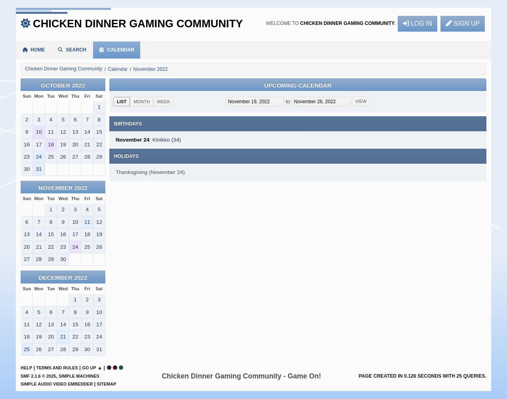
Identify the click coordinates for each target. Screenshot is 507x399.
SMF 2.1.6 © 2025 (38, 376)
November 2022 (63, 187)
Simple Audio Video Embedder (57, 384)
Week (163, 101)
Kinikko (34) (166, 140)
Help (26, 367)
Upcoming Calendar (298, 85)
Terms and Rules (57, 367)
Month (141, 101)
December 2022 (63, 277)
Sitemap (106, 384)
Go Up (89, 367)
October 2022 (63, 85)
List (121, 101)
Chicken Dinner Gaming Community (138, 23)
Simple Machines (79, 376)
